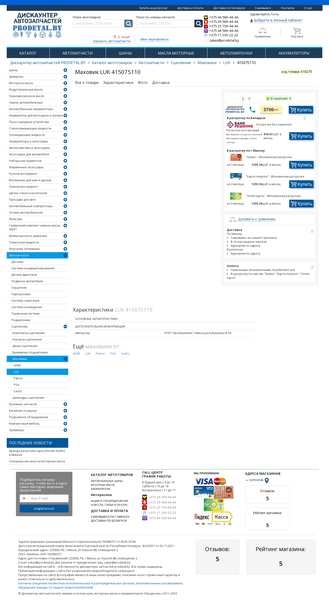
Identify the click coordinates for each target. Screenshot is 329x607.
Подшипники (20, 320)
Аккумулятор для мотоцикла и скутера (36, 115)
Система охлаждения (26, 307)
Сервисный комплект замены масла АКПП (34, 227)
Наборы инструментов (25, 161)
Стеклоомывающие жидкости (30, 128)
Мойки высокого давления (28, 236)
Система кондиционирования (32, 268)
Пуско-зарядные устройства (29, 122)
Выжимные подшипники (30, 352)
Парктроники (20, 294)
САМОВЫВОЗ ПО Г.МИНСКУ (110, 517)
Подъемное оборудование (28, 417)
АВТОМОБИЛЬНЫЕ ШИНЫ (107, 481)
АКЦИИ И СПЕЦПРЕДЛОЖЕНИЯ (109, 501)
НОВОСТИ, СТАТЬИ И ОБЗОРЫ (109, 504)
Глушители (19, 288)
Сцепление (181, 62)
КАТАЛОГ (28, 53)
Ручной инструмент (23, 174)
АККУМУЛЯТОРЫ (294, 53)
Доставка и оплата (190, 8)
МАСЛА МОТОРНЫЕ (176, 53)
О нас (308, 8)
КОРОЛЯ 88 (260, 480)
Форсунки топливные (24, 249)
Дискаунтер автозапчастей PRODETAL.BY (47, 62)
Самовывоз (263, 8)
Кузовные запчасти (23, 404)
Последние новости (30, 442)
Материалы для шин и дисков (30, 180)
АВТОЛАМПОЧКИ (236, 53)
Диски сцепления (24, 346)
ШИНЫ (125, 53)
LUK (226, 62)
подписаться (44, 508)
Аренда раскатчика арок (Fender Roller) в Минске (37, 453)
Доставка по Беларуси (229, 8)
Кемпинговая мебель (24, 424)
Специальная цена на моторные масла (37, 461)
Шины (13, 70)
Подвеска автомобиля (27, 281)
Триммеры (16, 430)
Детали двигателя (24, 275)
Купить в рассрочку (153, 8)
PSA (16, 385)
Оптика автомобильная (26, 213)
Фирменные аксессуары (26, 167)
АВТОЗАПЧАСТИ (77, 53)
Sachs (18, 391)
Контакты (287, 8)
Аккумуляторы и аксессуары (28, 141)
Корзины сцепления (27, 339)
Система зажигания (25, 301)
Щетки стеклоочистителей (28, 193)
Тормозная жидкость (24, 242)
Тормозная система (25, 314)
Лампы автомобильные (26, 102)
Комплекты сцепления (28, 333)
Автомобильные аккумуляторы (31, 109)
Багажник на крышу (23, 411)
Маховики (207, 62)
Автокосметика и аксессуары (29, 148)
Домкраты (16, 77)
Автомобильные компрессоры (31, 206)
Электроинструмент (23, 187)
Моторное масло (21, 83)
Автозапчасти (151, 62)
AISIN (17, 365)
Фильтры (15, 219)
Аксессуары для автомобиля (29, 154)
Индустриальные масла (26, 90)
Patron (18, 378)
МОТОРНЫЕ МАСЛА (103, 485)
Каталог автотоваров (112, 62)
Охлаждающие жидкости (27, 135)
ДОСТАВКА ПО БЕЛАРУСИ (109, 521)
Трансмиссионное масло (26, 96)
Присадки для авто (22, 200)
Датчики (17, 262)
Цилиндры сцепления (28, 398)
